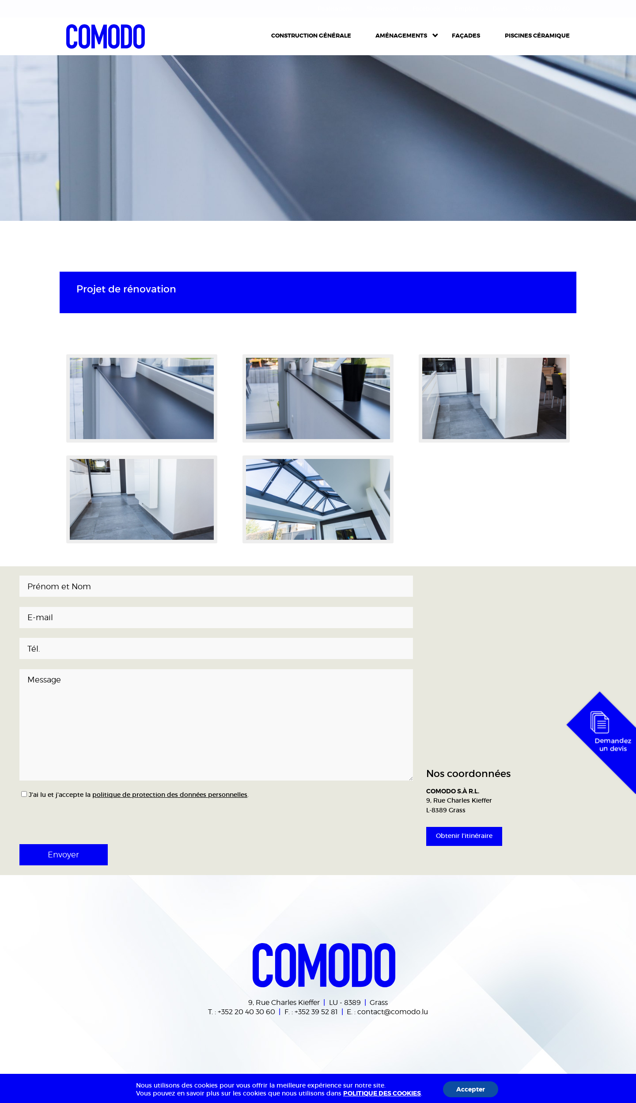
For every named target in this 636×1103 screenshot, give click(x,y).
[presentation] (77, 819)
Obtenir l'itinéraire (464, 836)
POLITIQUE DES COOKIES (382, 1093)
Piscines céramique (537, 35)
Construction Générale (311, 35)
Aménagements (401, 35)
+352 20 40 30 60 (246, 1011)
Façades (466, 35)
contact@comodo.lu (392, 1011)
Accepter (470, 1089)
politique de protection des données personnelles (169, 795)
